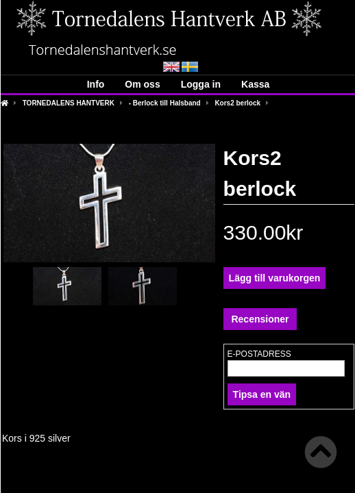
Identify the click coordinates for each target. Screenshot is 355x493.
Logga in (201, 84)
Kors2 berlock (237, 103)
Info (96, 84)
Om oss (142, 84)
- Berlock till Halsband (165, 103)
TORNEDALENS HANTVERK (68, 103)
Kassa (255, 84)
